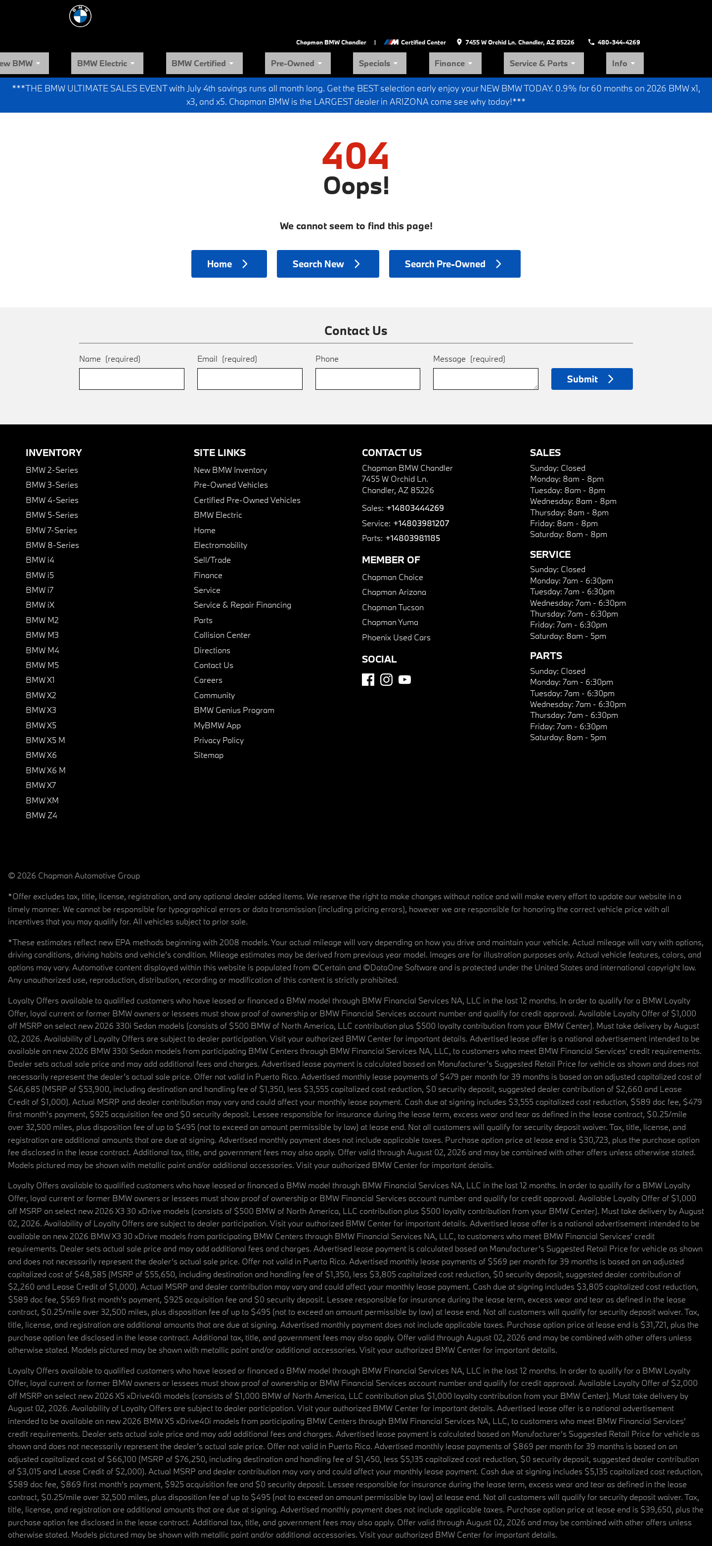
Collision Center (222, 600)
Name (109, 324)
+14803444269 (415, 473)
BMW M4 (42, 615)
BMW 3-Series (52, 450)
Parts (203, 585)
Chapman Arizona (394, 557)
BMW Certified (332, 27)
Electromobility (220, 509)
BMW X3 (41, 675)
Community (214, 660)
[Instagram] (386, 644)
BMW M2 (42, 585)
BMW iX (40, 570)
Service (207, 555)
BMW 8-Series (52, 509)
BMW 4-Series (52, 465)
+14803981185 (412, 503)
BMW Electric (260, 27)
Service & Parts (578, 27)
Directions (212, 615)
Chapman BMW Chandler (341, 10)
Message (469, 324)
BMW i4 (40, 525)
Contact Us (213, 630)
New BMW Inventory (230, 434)
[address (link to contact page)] (523, 9)
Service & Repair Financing (242, 570)
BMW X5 (41, 690)
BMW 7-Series (51, 495)
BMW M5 (42, 630)
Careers (208, 645)
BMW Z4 (41, 780)
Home (205, 495)
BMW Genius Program (234, 675)
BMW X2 (41, 660)
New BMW (196, 27)
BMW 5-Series (52, 480)
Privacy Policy (219, 705)
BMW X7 (41, 750)
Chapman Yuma (390, 587)
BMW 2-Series (52, 434)
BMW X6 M (46, 735)
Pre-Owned (401, 27)
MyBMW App (217, 690)
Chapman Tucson (393, 572)
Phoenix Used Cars (396, 602)
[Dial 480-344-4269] (617, 9)
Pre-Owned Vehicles (231, 450)
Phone (327, 324)
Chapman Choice (392, 542)
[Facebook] (368, 644)
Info (636, 27)
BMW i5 (40, 540)
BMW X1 (40, 645)
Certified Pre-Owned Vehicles (247, 465)
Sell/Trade (212, 525)
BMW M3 (42, 600)
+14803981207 (420, 488)
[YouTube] (405, 644)
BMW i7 (39, 555)
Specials (460, 27)
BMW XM (42, 765)
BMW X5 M (45, 705)
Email (227, 324)
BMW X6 (41, 720)
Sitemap (208, 720)
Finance (513, 27)
